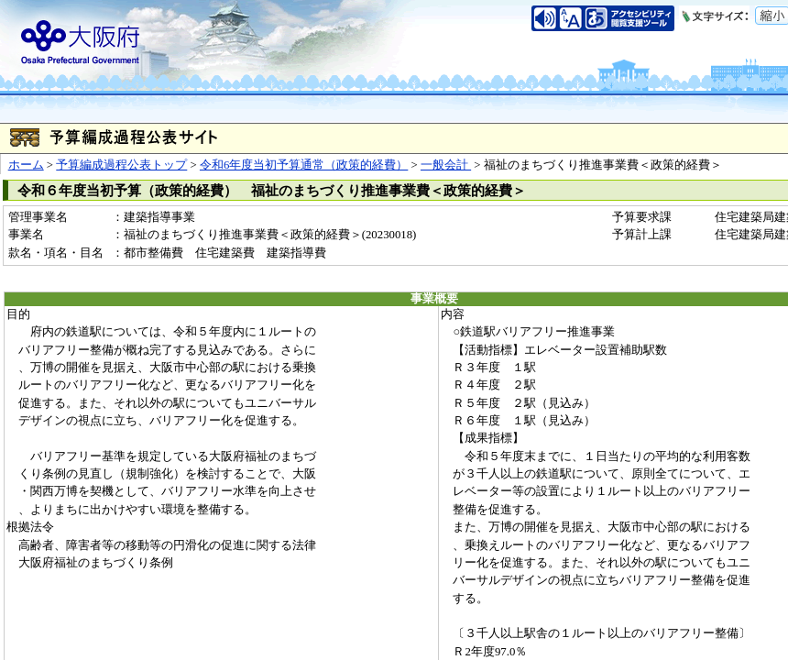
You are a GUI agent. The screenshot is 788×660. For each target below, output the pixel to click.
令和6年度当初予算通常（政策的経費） (304, 165)
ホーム (26, 165)
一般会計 (446, 165)
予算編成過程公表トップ (121, 165)
